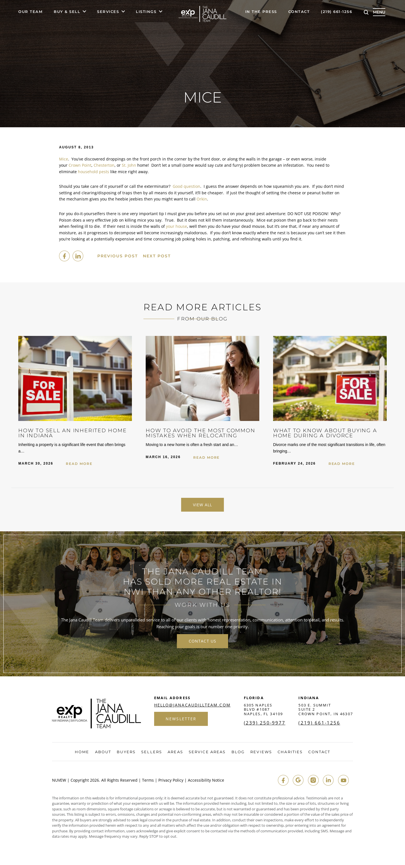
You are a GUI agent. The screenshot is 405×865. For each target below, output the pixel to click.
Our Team (30, 12)
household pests (93, 171)
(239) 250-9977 (264, 723)
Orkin (202, 199)
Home (82, 752)
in (328, 780)
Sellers (151, 752)
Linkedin (78, 256)
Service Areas (207, 752)
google (297, 780)
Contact (299, 12)
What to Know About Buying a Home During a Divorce (326, 433)
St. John (129, 165)
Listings (146, 12)
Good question (186, 186)
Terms (148, 780)
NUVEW (59, 780)
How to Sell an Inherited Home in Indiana (73, 433)
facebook (64, 256)
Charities (290, 752)
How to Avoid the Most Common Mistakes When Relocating (201, 433)
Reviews (261, 752)
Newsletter (181, 719)
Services (108, 12)
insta (312, 780)
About (103, 752)
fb (282, 780)
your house (176, 226)
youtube (343, 780)
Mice (63, 159)
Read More (79, 463)
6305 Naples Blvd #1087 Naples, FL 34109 (263, 710)
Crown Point (80, 165)
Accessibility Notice (206, 780)
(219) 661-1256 (336, 12)
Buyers (126, 752)
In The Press (261, 12)
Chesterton (104, 165)
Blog (238, 752)
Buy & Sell (67, 12)
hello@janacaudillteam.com (192, 705)
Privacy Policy (170, 780)
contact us (202, 641)
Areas (175, 752)
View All (202, 504)
